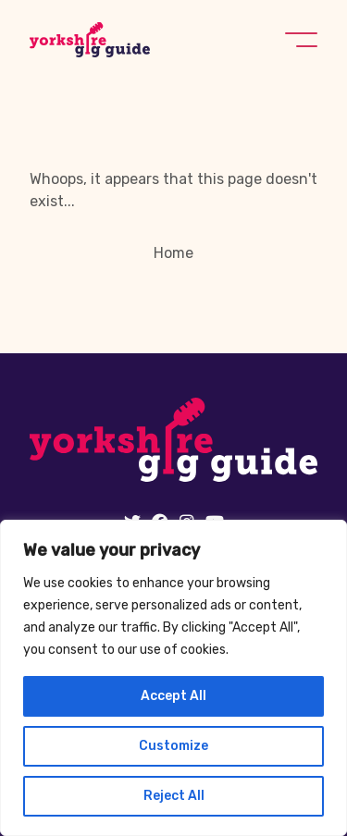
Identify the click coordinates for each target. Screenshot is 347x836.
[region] (173, 678)
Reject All (173, 796)
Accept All (173, 696)
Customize (173, 746)
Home (173, 253)
